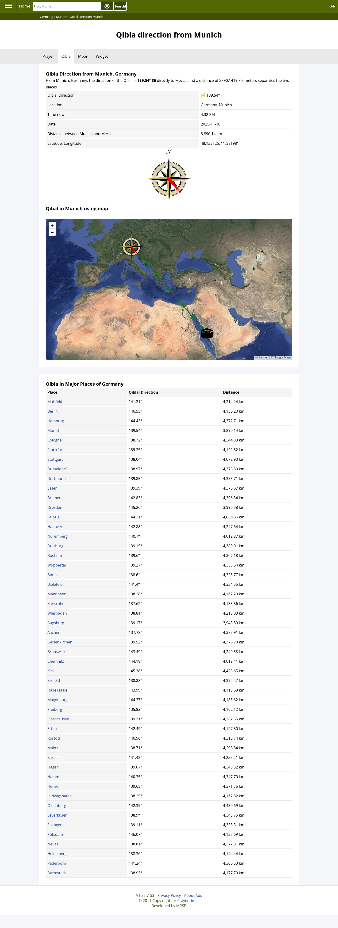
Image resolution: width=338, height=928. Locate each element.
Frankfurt (55, 449)
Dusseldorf (56, 469)
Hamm (53, 776)
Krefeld (53, 680)
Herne (52, 786)
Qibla (66, 56)
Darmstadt (56, 872)
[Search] (66, 6)
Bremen (54, 497)
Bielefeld (55, 584)
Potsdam (55, 834)
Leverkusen (57, 815)
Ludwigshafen (59, 796)
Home (24, 6)
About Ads (193, 895)
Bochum (54, 555)
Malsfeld (54, 401)
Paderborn (56, 863)
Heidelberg (57, 853)
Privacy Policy (169, 895)
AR (332, 6)
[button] (131, 245)
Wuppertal (56, 565)
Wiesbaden (57, 613)
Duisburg (55, 545)
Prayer (48, 56)
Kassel (52, 757)
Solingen (54, 824)
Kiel (50, 670)
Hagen (53, 767)
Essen (52, 488)
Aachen (53, 632)
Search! (120, 6)
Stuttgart (55, 459)
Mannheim (56, 594)
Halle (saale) (58, 690)
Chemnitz (55, 661)
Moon (83, 56)
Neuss (52, 844)
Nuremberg (57, 536)
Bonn (52, 574)
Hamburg (55, 420)
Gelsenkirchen (59, 642)
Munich (54, 430)
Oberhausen (58, 719)
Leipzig (53, 517)
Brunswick (56, 651)
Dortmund (56, 478)
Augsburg (55, 622)
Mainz (52, 747)
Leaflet (261, 357)
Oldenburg (56, 805)
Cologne (54, 440)
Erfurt (52, 728)
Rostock (54, 738)
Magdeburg (57, 699)
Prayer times (188, 900)
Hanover (54, 526)
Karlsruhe (55, 603)
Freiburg (54, 709)
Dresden (54, 507)
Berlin (52, 411)
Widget (102, 56)
